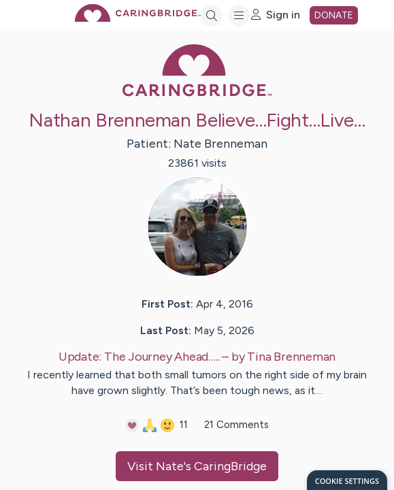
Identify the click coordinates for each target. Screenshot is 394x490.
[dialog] (347, 480)
